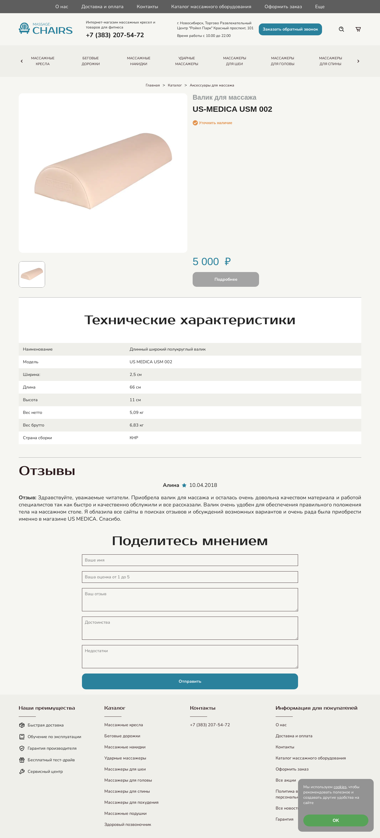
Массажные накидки (124, 747)
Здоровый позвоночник (127, 824)
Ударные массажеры (125, 758)
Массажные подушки (125, 813)
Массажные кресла (123, 725)
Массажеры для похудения (131, 802)
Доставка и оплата (102, 6)
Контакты (147, 6)
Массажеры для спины (127, 791)
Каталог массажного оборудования (211, 6)
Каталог (175, 85)
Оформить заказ (283, 6)
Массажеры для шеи (125, 769)
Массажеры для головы (128, 780)
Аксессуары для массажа (212, 85)
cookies (340, 786)
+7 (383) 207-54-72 (210, 725)
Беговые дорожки (122, 736)
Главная (153, 85)
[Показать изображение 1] (32, 274)
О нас (61, 6)
